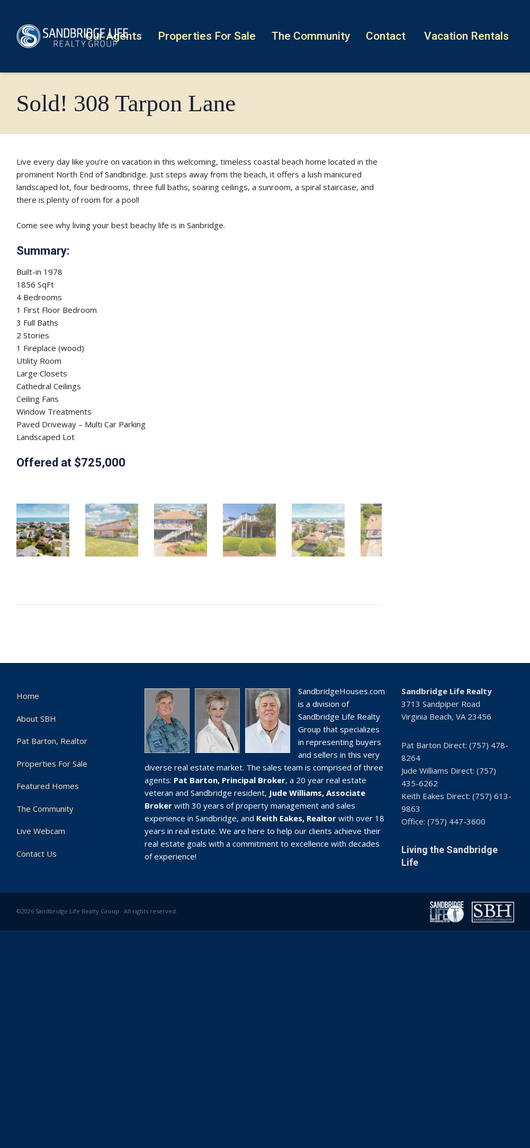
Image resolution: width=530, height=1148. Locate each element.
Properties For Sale (51, 949)
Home (27, 881)
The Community (45, 994)
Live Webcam (40, 1016)
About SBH (36, 904)
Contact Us (36, 1039)
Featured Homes (47, 971)
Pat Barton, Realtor (51, 926)
